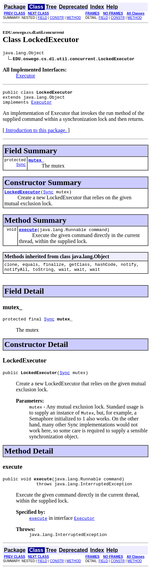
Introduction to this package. (36, 134)
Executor (25, 76)
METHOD (74, 18)
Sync (21, 170)
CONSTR (57, 18)
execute (28, 236)
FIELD (42, 18)
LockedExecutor (22, 198)
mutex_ (36, 165)
